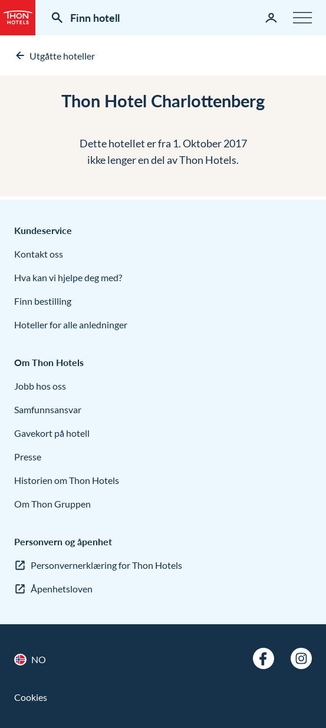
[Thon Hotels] (17, 17)
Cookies (30, 697)
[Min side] (271, 18)
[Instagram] (301, 658)
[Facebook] (263, 658)
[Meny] (302, 17)
